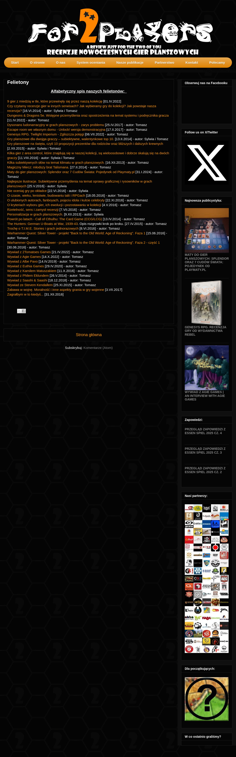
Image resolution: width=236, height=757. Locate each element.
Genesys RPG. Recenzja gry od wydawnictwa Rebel (205, 331)
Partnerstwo (164, 62)
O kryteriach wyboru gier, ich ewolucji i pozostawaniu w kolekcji (54, 205)
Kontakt (191, 62)
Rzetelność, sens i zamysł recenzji (32, 209)
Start (15, 62)
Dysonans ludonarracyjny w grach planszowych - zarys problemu (55, 125)
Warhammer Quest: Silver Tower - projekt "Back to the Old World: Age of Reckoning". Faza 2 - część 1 (83, 242)
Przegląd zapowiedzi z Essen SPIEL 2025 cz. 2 (205, 470)
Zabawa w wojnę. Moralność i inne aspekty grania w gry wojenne (55, 289)
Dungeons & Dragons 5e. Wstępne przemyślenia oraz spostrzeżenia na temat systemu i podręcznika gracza (88, 115)
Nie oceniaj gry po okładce (27, 191)
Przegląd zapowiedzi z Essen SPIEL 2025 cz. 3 (205, 450)
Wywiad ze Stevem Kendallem (30, 285)
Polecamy (217, 62)
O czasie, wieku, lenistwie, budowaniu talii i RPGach (46, 195)
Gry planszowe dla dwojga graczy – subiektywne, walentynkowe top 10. (60, 139)
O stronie (37, 62)
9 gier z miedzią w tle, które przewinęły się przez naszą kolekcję (54, 101)
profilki (232, 71)
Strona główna (89, 335)
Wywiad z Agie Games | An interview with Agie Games (205, 395)
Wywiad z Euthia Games (25, 266)
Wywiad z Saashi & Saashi (27, 280)
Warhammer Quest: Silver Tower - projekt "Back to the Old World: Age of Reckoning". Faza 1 (76, 233)
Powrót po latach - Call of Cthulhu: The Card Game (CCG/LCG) (54, 219)
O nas (60, 62)
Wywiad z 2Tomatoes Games (29, 252)
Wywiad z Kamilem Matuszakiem (31, 271)
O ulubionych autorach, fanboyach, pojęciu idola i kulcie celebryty (56, 200)
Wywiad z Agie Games (24, 257)
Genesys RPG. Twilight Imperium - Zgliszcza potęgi (45, 134)
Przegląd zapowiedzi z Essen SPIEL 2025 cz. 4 (205, 431)
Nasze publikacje (129, 62)
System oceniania (91, 62)
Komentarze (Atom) (98, 348)
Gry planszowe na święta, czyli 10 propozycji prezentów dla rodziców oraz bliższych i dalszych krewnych (85, 144)
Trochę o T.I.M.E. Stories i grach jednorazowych (43, 228)
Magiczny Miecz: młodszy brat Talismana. (38, 167)
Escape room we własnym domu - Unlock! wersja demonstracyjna (56, 129)
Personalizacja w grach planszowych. (35, 214)
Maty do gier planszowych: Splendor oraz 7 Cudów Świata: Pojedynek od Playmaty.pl (71, 172)
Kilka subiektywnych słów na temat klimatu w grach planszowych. (56, 162)
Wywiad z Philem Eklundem (28, 275)
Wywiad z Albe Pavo (22, 261)
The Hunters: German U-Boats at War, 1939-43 (42, 224)
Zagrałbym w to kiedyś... (25, 294)
